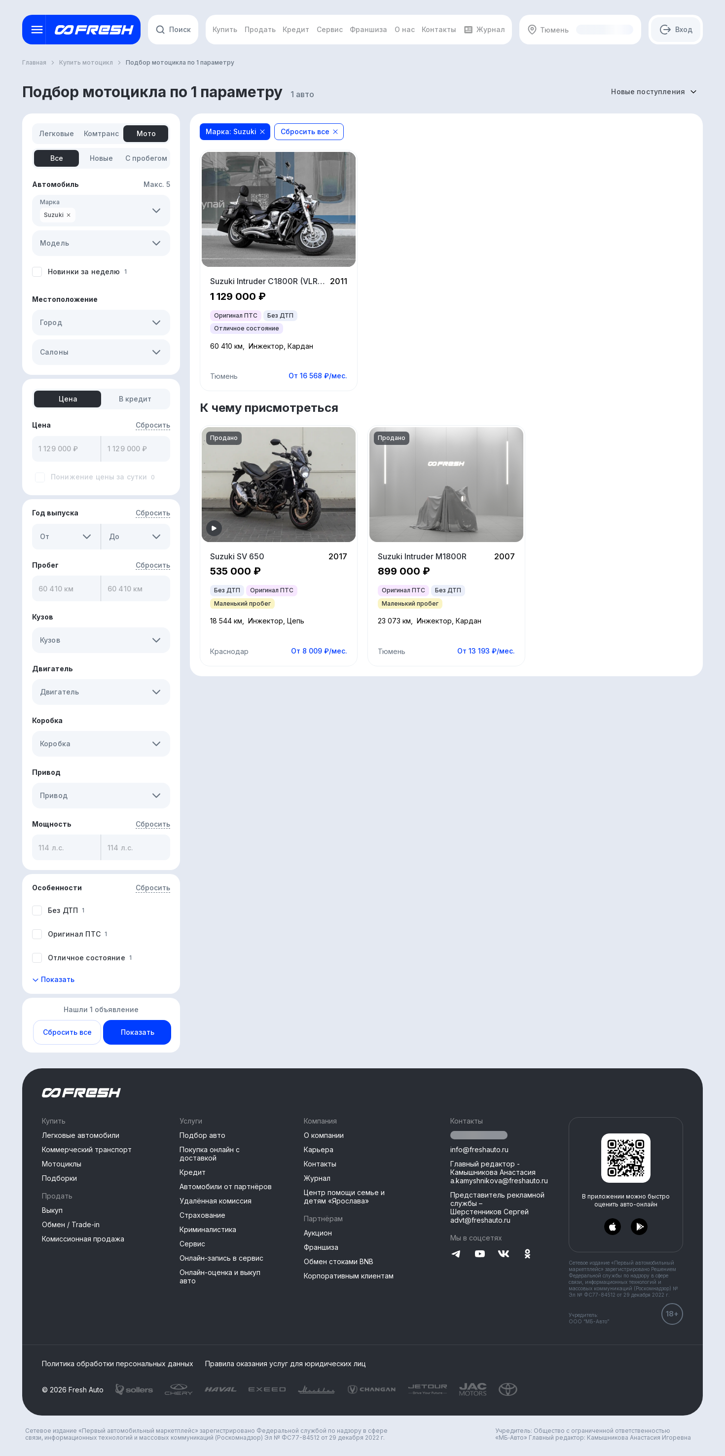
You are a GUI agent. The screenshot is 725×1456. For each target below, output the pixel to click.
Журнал (317, 1178)
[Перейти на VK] (503, 1254)
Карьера (318, 1149)
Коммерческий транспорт (87, 1149)
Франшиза (321, 1247)
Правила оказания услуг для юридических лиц (285, 1364)
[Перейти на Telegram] (456, 1254)
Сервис (192, 1243)
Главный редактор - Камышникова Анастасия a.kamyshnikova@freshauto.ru (499, 1172)
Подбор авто (202, 1135)
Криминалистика (208, 1229)
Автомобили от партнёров (226, 1186)
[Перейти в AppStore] (612, 1227)
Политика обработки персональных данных (117, 1364)
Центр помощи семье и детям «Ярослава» (344, 1196)
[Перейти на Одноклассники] (527, 1254)
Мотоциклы (61, 1164)
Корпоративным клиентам (349, 1276)
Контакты (320, 1164)
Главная (34, 62)
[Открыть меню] (37, 29)
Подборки (59, 1178)
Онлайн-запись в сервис (221, 1258)
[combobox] (654, 92)
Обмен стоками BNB (338, 1261)
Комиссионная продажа (83, 1239)
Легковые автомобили (80, 1135)
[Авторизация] (675, 29)
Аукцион (318, 1233)
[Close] (262, 132)
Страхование (202, 1215)
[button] (156, 211)
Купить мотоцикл (86, 62)
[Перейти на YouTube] (480, 1254)
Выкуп (52, 1210)
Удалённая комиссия (216, 1201)
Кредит (193, 1172)
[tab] (56, 133)
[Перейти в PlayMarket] (639, 1227)
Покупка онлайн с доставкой (210, 1153)
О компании (324, 1135)
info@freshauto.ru (479, 1149)
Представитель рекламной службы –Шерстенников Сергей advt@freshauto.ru (497, 1207)
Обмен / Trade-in (71, 1224)
